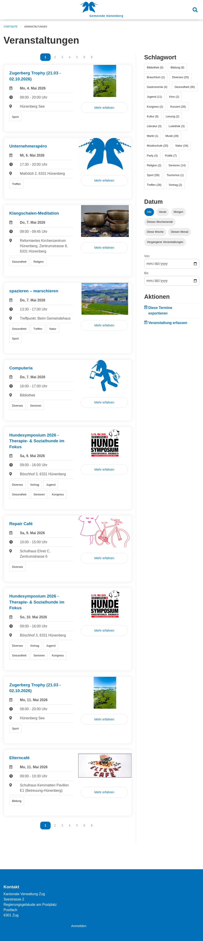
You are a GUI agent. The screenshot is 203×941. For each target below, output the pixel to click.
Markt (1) (152, 135)
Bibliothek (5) (155, 67)
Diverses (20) (180, 77)
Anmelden (79, 926)
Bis (146, 273)
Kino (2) (174, 96)
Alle (149, 211)
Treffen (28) (154, 184)
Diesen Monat (179, 231)
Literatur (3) (154, 126)
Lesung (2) (172, 116)
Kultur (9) (153, 116)
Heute (162, 211)
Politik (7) (171, 155)
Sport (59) (153, 175)
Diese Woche (155, 231)
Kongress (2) (155, 106)
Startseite (11, 26)
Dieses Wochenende (160, 221)
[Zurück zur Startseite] (101, 10)
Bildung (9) (177, 67)
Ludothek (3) (177, 126)
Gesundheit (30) (185, 86)
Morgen (178, 211)
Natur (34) (181, 145)
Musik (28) (172, 135)
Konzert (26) (178, 106)
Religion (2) (154, 165)
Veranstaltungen (37, 26)
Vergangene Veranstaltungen (165, 241)
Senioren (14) (177, 165)
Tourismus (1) (175, 175)
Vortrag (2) (175, 184)
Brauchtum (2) (156, 77)
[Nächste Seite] (92, 57)
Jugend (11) (154, 96)
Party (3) (152, 155)
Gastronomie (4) (157, 86)
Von (147, 256)
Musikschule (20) (157, 145)
